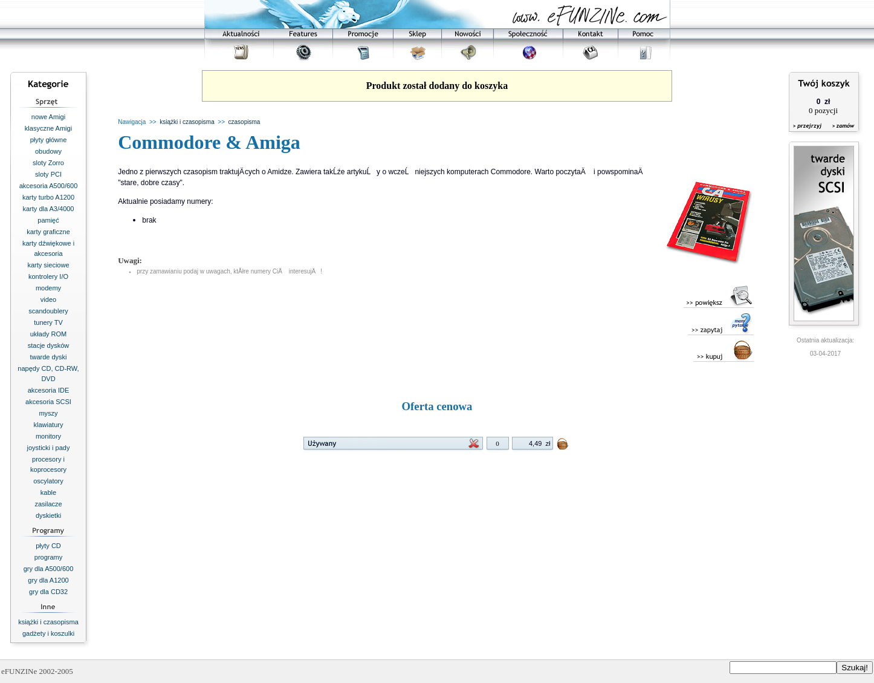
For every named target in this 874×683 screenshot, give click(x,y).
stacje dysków (48, 345)
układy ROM (48, 334)
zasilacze (48, 504)
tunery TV (48, 322)
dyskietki (48, 515)
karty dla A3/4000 (48, 208)
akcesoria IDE (48, 390)
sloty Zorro (48, 162)
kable (48, 492)
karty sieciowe (48, 265)
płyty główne (48, 139)
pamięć (48, 220)
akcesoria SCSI (48, 401)
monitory (48, 436)
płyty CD (48, 545)
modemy (48, 288)
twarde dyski (48, 357)
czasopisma (244, 122)
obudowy (48, 151)
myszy (48, 413)
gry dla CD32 (48, 591)
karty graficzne (48, 231)
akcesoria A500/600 (48, 185)
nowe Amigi (48, 116)
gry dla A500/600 (49, 568)
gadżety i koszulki (48, 633)
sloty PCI (48, 174)
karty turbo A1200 (48, 197)
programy (48, 557)
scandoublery (48, 311)
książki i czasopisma (48, 622)
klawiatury (48, 424)
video (48, 299)
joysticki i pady (48, 447)
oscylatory (48, 481)
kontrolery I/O (48, 276)
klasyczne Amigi (48, 128)
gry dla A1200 (48, 580)
